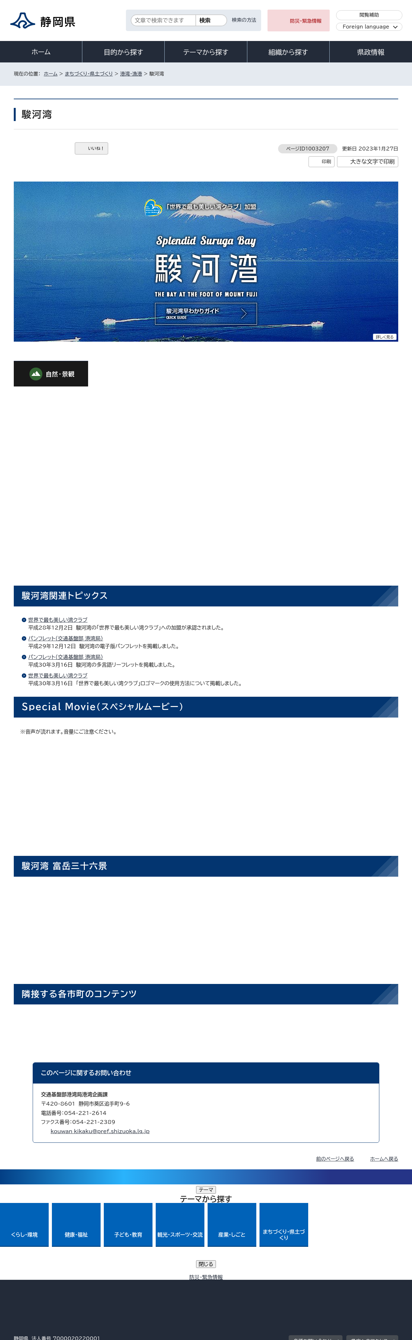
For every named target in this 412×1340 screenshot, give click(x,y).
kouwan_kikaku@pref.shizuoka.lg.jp (100, 1131)
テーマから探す (205, 52)
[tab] (38, 347)
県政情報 (370, 52)
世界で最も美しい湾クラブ (57, 619)
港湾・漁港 (131, 73)
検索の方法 (244, 20)
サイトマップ (368, 1285)
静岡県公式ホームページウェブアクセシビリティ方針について (227, 1285)
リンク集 (323, 1285)
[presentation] (38, 347)
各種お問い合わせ (312, 1245)
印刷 (326, 161)
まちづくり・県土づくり (89, 73)
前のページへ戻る (335, 1159)
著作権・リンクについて (43, 1285)
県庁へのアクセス (369, 1245)
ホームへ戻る (384, 1159)
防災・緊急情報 (306, 21)
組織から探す (288, 52)
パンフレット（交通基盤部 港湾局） (65, 638)
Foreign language (366, 26)
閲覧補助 (369, 14)
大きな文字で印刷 (372, 161)
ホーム (41, 51)
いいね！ (96, 148)
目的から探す (123, 52)
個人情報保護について (115, 1285)
